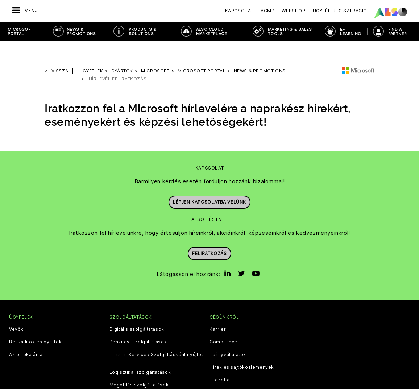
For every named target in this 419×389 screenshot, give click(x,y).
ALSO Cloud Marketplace (211, 31)
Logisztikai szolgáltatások (140, 353)
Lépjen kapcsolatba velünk (209, 181)
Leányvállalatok (228, 336)
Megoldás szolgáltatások (139, 366)
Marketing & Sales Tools (290, 31)
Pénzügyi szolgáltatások (138, 323)
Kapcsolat (239, 10)
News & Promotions (81, 31)
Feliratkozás (209, 232)
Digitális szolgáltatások (136, 310)
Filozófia (219, 361)
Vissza (60, 52)
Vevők (16, 310)
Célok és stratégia (231, 374)
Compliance (223, 323)
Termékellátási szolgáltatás (141, 379)
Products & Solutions (143, 31)
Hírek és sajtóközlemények (242, 348)
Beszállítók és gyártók (35, 323)
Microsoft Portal (20, 31)
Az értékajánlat (26, 336)
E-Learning (350, 31)
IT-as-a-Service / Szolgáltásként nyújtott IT (157, 339)
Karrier (218, 310)
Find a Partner (397, 31)
